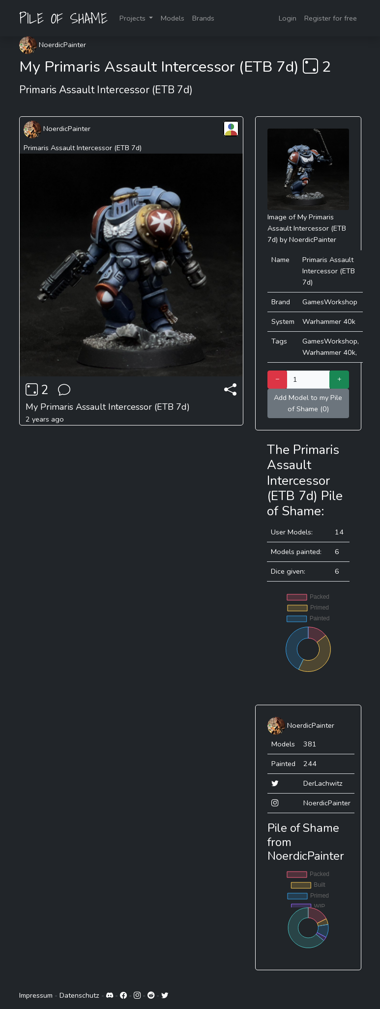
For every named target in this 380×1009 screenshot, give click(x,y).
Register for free (330, 18)
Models (172, 18)
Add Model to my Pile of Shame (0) (308, 403)
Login (287, 18)
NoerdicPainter (52, 45)
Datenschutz (79, 995)
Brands (203, 18)
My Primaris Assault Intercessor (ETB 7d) (108, 407)
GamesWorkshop (329, 302)
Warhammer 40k (328, 321)
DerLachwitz (323, 783)
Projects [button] (133, 18)
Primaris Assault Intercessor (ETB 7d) (83, 148)
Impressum (36, 995)
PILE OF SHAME (63, 18)
